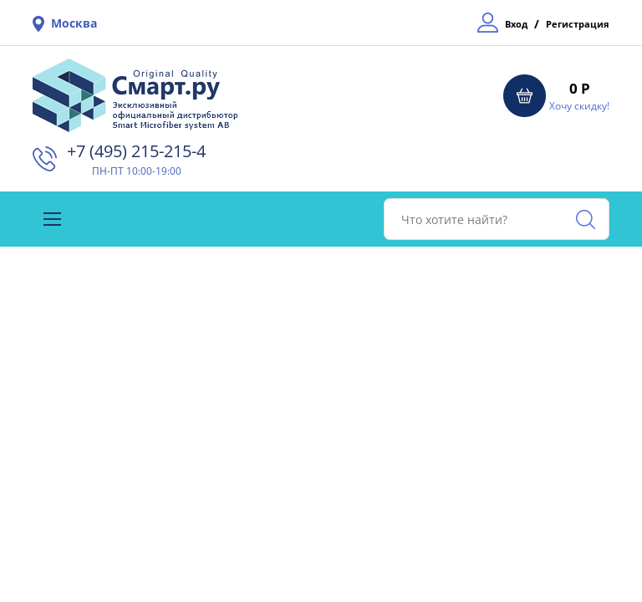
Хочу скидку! (579, 106)
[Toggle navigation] (52, 219)
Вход (516, 24)
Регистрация (577, 24)
